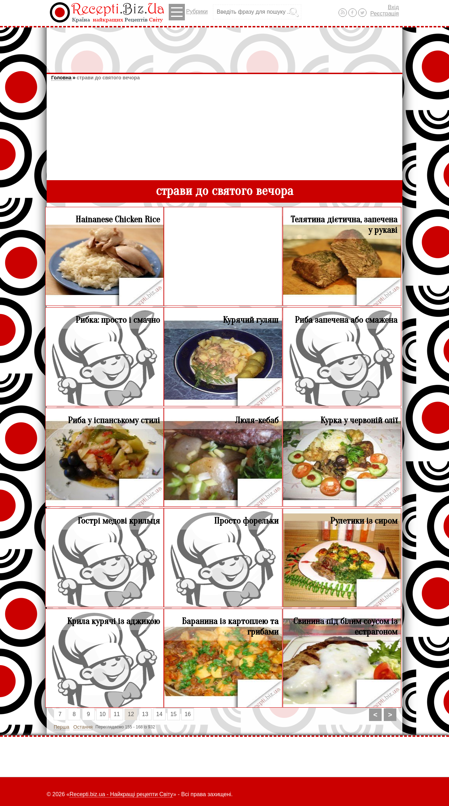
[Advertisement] (224, 47)
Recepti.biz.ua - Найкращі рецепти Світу (121, 794)
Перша (61, 727)
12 (131, 714)
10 (102, 714)
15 (173, 714)
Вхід (393, 7)
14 (159, 714)
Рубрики (188, 12)
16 (188, 714)
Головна (61, 77)
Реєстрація (384, 14)
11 (117, 714)
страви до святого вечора (108, 77)
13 (145, 714)
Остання (83, 727)
